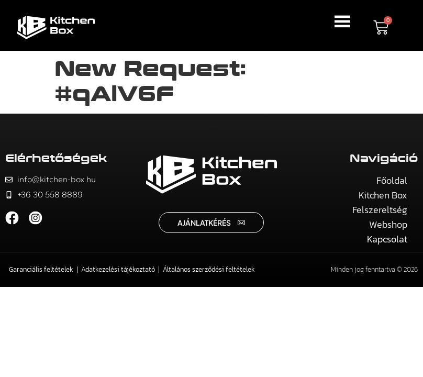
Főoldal (391, 180)
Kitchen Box (383, 195)
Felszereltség (379, 210)
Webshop (388, 224)
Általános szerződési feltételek (209, 269)
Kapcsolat (387, 239)
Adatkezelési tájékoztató (118, 269)
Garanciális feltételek (41, 269)
